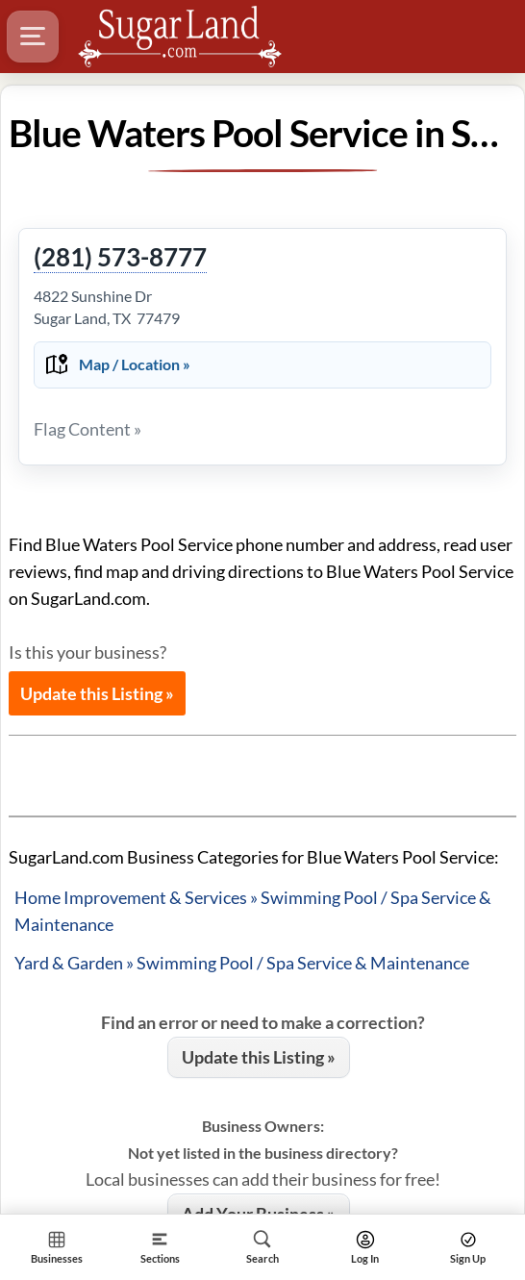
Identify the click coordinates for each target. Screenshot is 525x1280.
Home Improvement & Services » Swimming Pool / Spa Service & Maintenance (252, 911)
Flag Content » (87, 428)
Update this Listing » (97, 693)
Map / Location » (134, 364)
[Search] (263, 1246)
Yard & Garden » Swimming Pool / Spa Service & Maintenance (241, 962)
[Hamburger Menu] (33, 37)
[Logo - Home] (180, 36)
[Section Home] (57, 1246)
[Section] (160, 1246)
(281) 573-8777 (120, 257)
